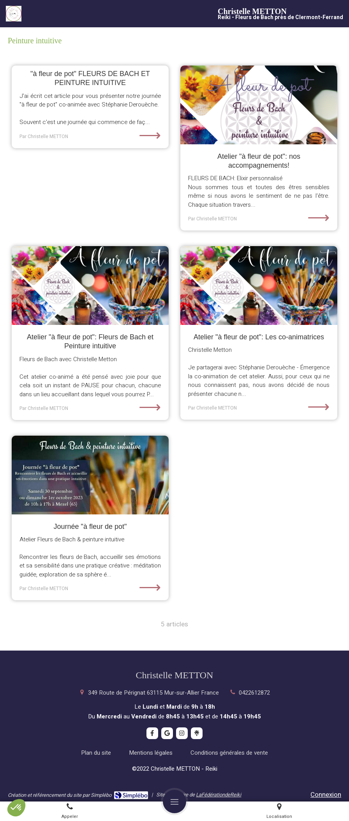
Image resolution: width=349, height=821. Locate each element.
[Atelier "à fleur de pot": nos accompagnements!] (258, 105)
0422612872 (254, 692)
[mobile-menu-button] (174, 801)
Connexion (325, 795)
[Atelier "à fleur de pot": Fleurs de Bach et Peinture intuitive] (90, 285)
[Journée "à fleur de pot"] (90, 475)
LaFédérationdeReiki (218, 794)
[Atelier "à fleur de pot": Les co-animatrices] (258, 285)
